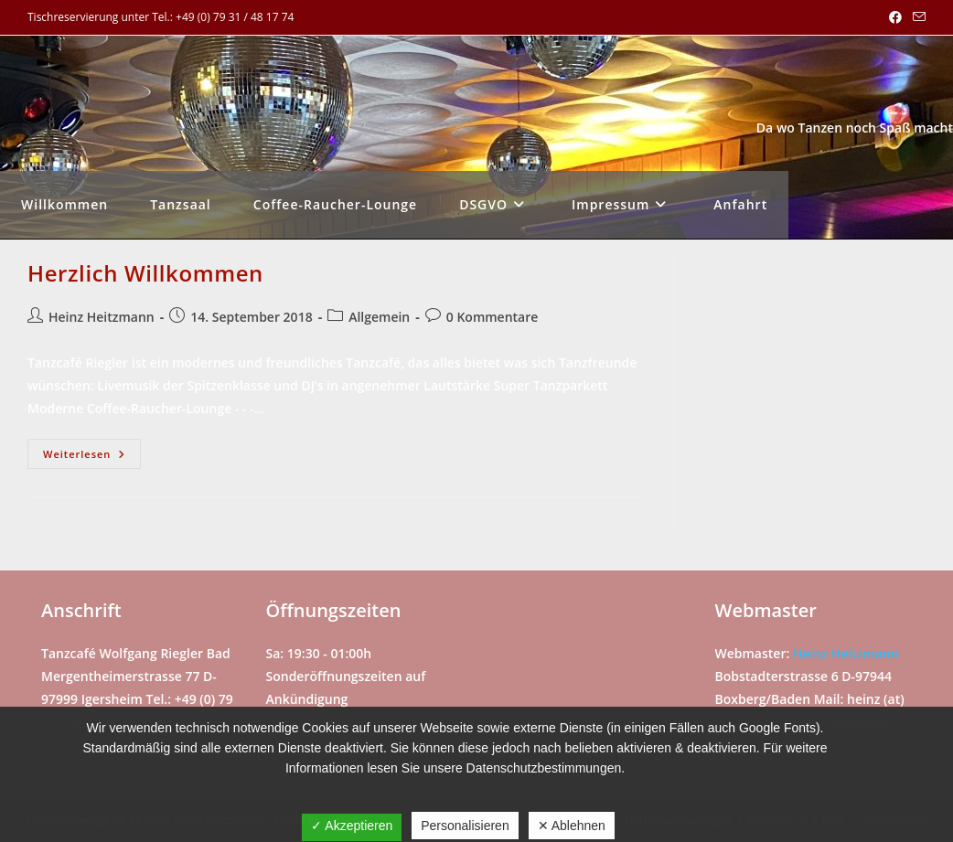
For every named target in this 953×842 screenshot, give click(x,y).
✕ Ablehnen (571, 825)
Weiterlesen (92, 457)
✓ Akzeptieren (351, 825)
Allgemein (379, 316)
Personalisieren (465, 825)
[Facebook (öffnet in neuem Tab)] (895, 17)
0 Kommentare (492, 316)
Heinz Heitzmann (101, 316)
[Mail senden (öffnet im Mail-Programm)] (916, 17)
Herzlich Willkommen (145, 273)
